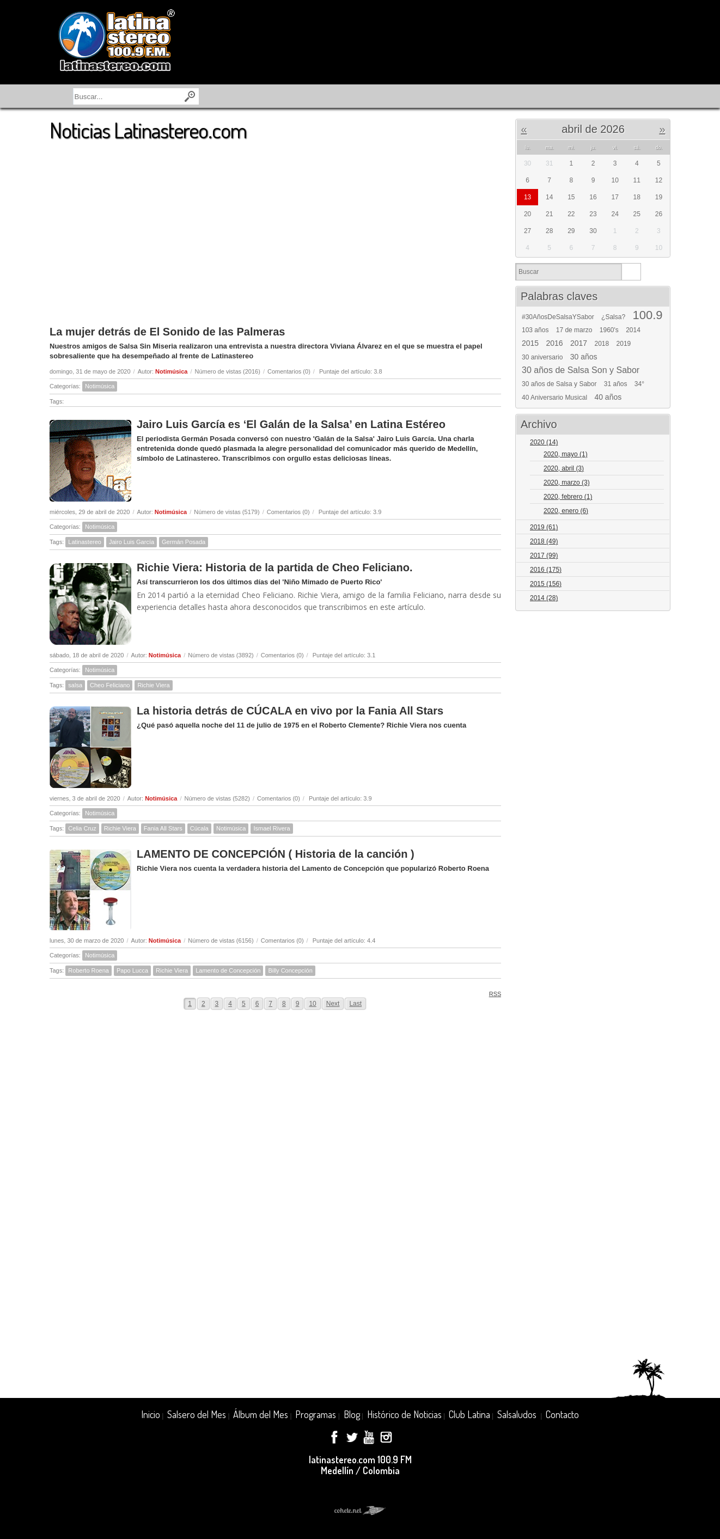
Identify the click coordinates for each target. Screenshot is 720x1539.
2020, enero (566, 511)
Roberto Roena (88, 970)
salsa (75, 685)
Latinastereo (84, 542)
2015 (530, 343)
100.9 (647, 315)
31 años (615, 384)
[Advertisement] (275, 228)
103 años (535, 330)
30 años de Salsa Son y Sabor (580, 370)
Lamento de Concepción (228, 970)
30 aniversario (542, 357)
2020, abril (564, 468)
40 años (607, 397)
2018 (602, 343)
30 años (583, 356)
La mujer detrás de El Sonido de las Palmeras (167, 332)
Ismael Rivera (271, 828)
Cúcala (199, 828)
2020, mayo (566, 454)
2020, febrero (568, 496)
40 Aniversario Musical (554, 397)
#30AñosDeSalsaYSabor (558, 317)
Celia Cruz (82, 828)
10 (312, 1003)
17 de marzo (574, 330)
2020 (544, 442)
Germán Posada (183, 542)
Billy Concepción (290, 970)
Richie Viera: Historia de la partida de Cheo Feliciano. (274, 567)
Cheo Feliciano (110, 685)
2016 (554, 343)
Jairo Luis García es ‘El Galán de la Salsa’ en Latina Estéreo (291, 424)
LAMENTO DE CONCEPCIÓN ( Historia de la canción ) (275, 854)
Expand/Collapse (657, 443)
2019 (624, 343)
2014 (633, 330)
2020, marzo (567, 482)
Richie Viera (153, 685)
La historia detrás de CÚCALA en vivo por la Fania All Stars (290, 711)
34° (639, 384)
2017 (578, 343)
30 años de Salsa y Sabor (559, 384)
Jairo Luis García (131, 542)
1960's (609, 330)
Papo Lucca (132, 970)
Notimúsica (171, 371)
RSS (491, 993)
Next (333, 1003)
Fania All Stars (163, 828)
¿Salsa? (613, 317)
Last (355, 1003)
